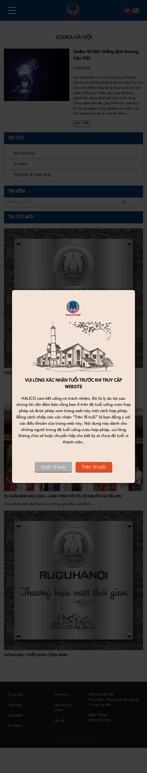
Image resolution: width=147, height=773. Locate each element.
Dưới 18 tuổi (53, 467)
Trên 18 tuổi (94, 467)
